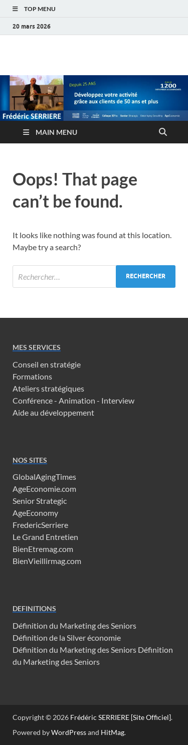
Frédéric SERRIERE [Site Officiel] (120, 717)
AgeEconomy (35, 512)
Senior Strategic (40, 500)
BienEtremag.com (43, 548)
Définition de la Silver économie (67, 637)
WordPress (68, 732)
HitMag (112, 732)
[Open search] (162, 132)
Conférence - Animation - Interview (73, 400)
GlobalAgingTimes (44, 476)
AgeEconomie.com (44, 488)
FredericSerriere (40, 524)
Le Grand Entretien (45, 536)
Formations (32, 376)
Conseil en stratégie (47, 364)
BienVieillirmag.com (47, 561)
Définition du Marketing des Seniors (74, 625)
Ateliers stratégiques (48, 388)
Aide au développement (53, 412)
